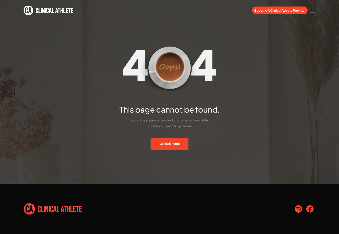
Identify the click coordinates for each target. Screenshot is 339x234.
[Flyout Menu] (312, 11)
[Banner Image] (170, 144)
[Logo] (48, 10)
